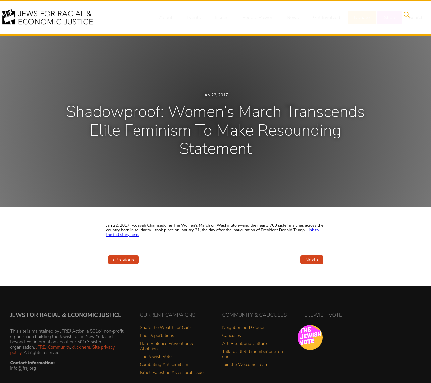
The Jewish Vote (156, 357)
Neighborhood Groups (244, 328)
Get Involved (320, 17)
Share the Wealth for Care (165, 328)
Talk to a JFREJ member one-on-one (253, 354)
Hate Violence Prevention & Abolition (166, 346)
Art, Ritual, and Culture (244, 344)
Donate (354, 17)
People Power (253, 17)
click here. (81, 347)
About (166, 17)
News (287, 17)
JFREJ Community (53, 347)
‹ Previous (123, 259)
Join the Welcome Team (245, 365)
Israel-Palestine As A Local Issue (172, 373)
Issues (218, 17)
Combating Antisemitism (164, 365)
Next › (311, 259)
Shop (380, 17)
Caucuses (231, 336)
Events (192, 17)
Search (405, 17)
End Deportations (157, 336)
